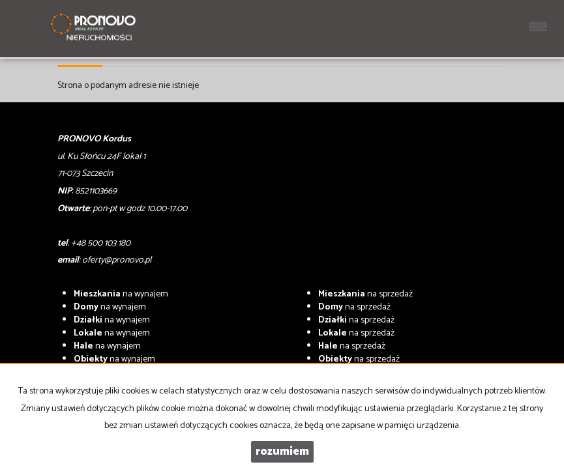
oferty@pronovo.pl (116, 260)
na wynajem (121, 294)
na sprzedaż (365, 294)
